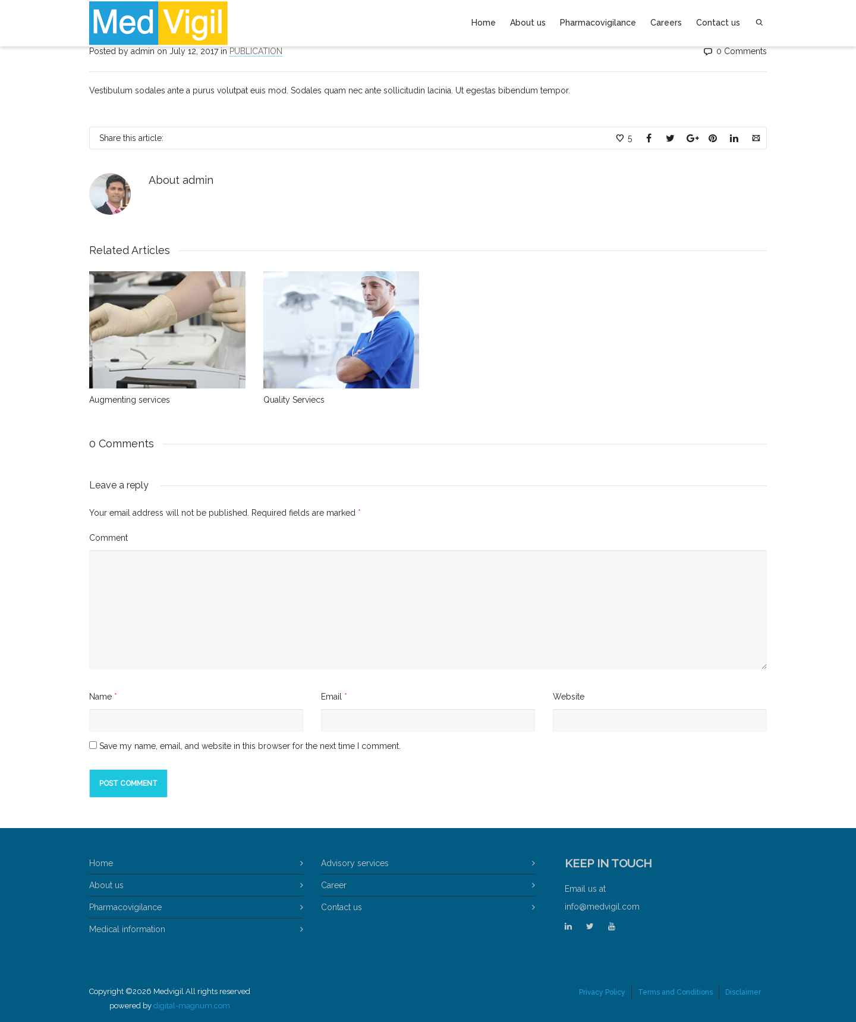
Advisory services (355, 863)
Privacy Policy (602, 992)
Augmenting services (129, 400)
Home (483, 22)
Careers (666, 22)
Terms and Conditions (675, 992)
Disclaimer (743, 992)
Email (331, 696)
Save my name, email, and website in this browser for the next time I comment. (250, 746)
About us (528, 22)
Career (334, 885)
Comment (108, 538)
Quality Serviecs (294, 400)
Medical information (127, 929)
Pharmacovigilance (598, 22)
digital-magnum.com (191, 1005)
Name (100, 696)
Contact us (718, 22)
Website (568, 696)
